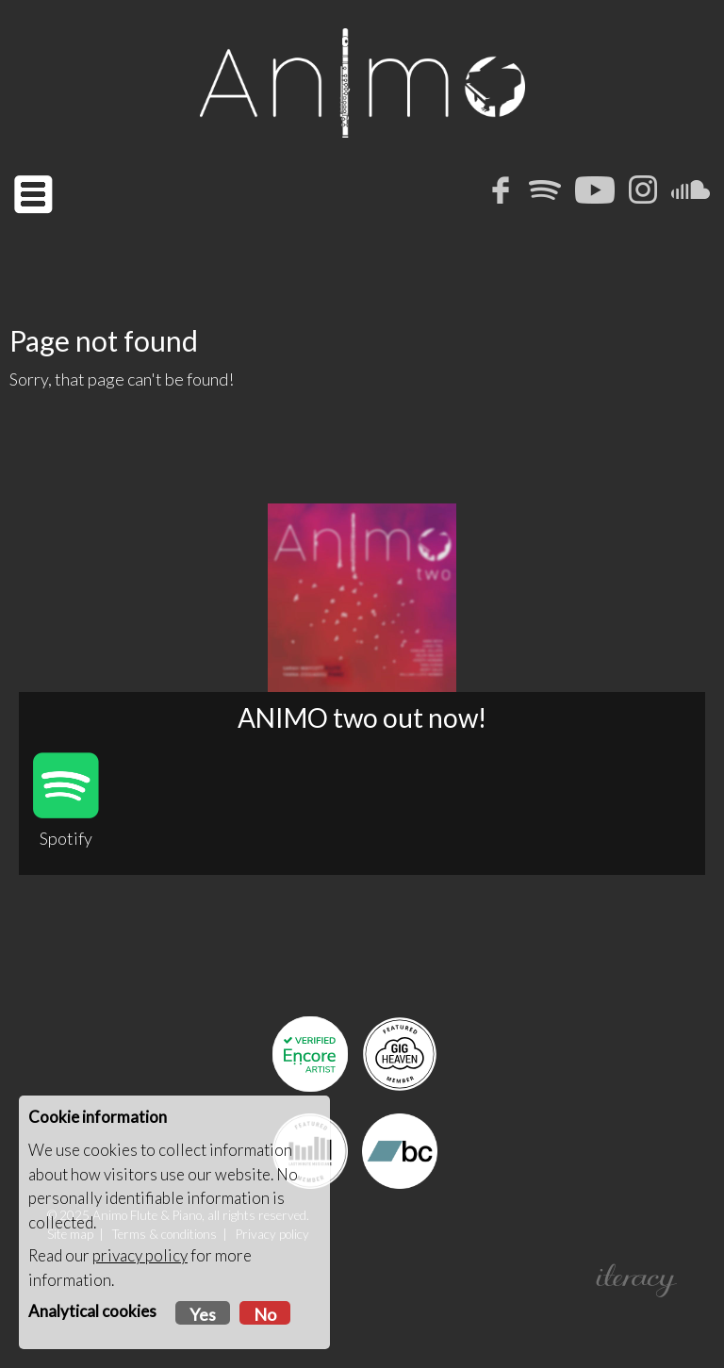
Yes (202, 1314)
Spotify (66, 800)
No (265, 1314)
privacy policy (140, 1255)
